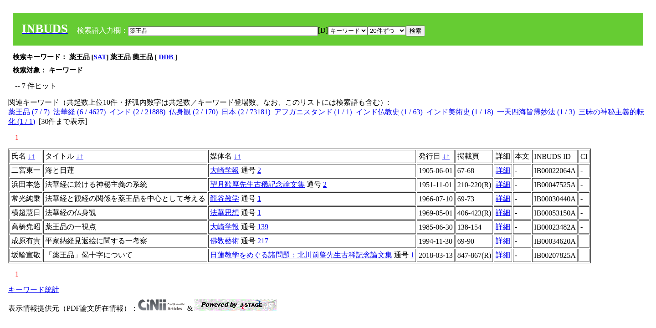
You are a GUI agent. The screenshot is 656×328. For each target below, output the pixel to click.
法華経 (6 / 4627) (79, 112)
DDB (167, 57)
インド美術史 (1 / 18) (459, 112)
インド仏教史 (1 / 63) (389, 112)
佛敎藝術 (224, 241)
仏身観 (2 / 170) (193, 112)
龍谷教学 (224, 198)
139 (262, 227)
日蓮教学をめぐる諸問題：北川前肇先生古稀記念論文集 (301, 255)
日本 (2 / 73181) (245, 112)
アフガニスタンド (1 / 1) (313, 112)
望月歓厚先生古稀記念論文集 (257, 184)
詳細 (503, 170)
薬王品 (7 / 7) (29, 112)
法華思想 (224, 212)
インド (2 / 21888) (137, 112)
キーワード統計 (33, 289)
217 (262, 241)
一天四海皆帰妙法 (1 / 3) (536, 112)
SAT (100, 57)
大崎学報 (224, 170)
